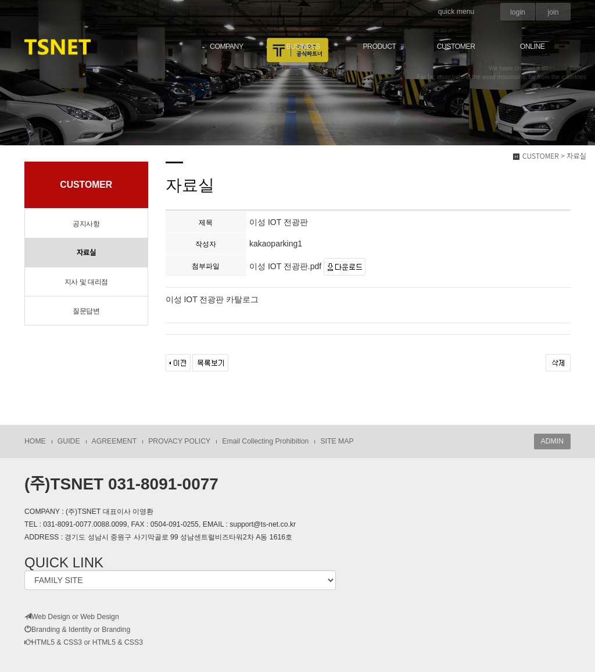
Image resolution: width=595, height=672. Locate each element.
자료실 (86, 253)
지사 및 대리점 (86, 282)
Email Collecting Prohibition (265, 441)
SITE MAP (336, 441)
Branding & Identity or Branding (77, 629)
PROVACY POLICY (179, 441)
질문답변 (86, 311)
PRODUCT (379, 46)
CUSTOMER (456, 46)
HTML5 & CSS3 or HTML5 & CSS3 (83, 642)
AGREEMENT (114, 441)
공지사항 (86, 224)
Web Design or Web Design (71, 617)
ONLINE (532, 46)
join (552, 12)
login (517, 12)
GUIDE (69, 441)
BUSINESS (303, 46)
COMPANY (226, 46)
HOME (35, 441)
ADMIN (552, 441)
